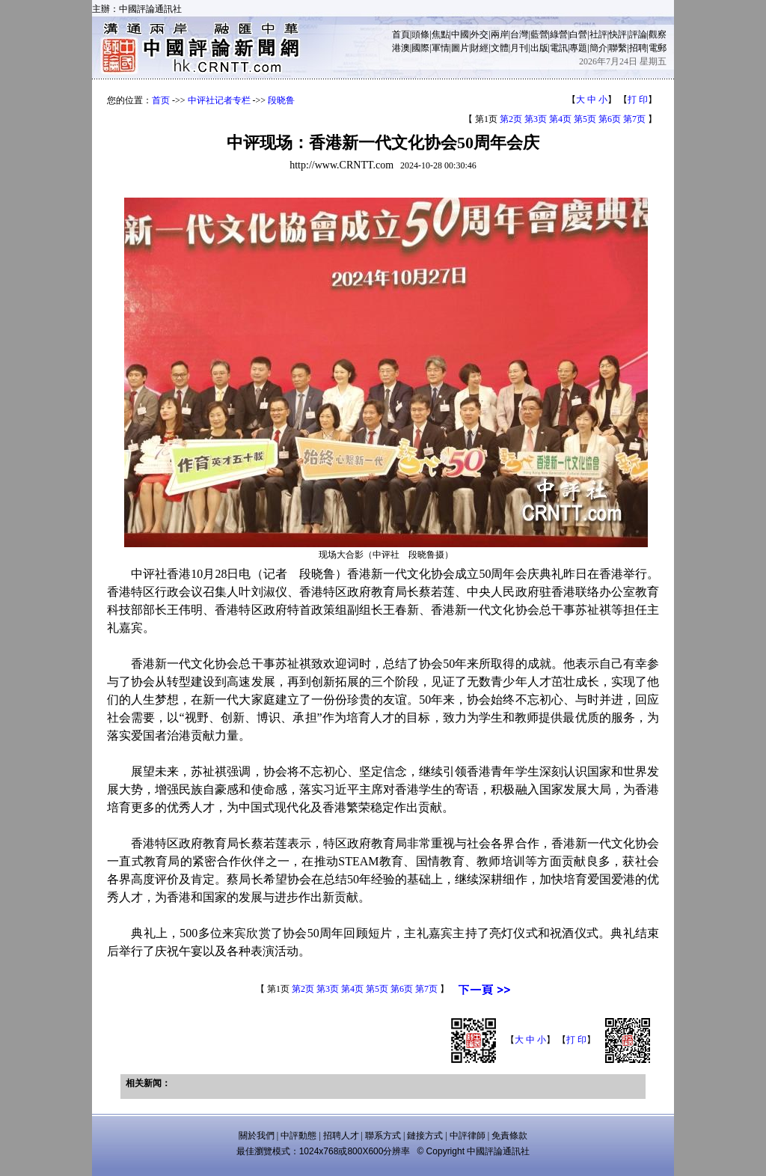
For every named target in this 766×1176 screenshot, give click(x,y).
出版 (539, 48)
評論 (638, 34)
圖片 (460, 48)
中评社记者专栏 (219, 100)
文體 (500, 48)
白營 (578, 34)
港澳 (401, 48)
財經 (479, 48)
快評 (618, 34)
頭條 (420, 34)
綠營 (559, 34)
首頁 (401, 34)
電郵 (658, 48)
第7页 (634, 119)
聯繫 (618, 48)
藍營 (539, 34)
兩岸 (500, 34)
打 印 (638, 99)
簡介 (598, 48)
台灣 (519, 34)
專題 (578, 48)
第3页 (535, 119)
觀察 (658, 34)
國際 (420, 48)
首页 (161, 100)
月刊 (519, 48)
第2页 (511, 119)
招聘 (638, 48)
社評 (598, 34)
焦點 (441, 34)
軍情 (441, 48)
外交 (479, 34)
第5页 (585, 119)
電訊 (559, 48)
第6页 (609, 119)
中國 (460, 34)
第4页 (560, 119)
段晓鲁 (281, 100)
